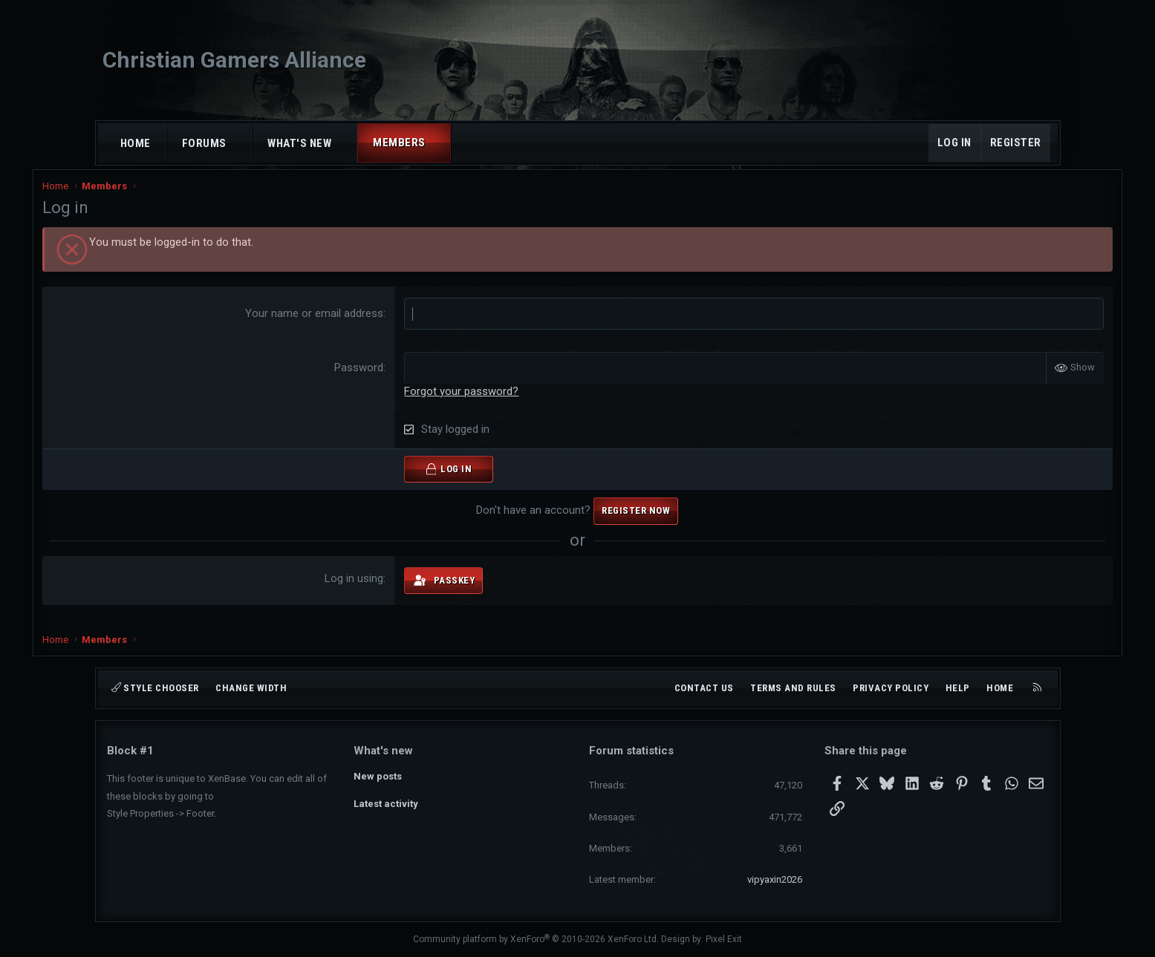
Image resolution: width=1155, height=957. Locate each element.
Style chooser (155, 687)
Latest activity (386, 803)
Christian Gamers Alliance (234, 60)
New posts (378, 776)
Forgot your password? (483, 401)
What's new (299, 143)
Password (381, 377)
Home (135, 143)
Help (958, 687)
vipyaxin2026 (774, 879)
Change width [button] (251, 687)
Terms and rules (793, 687)
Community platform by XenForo (536, 939)
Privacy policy (890, 687)
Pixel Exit (724, 939)
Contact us (704, 687)
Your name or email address (336, 323)
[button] (239, 144)
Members (399, 142)
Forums (204, 143)
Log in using (376, 588)
